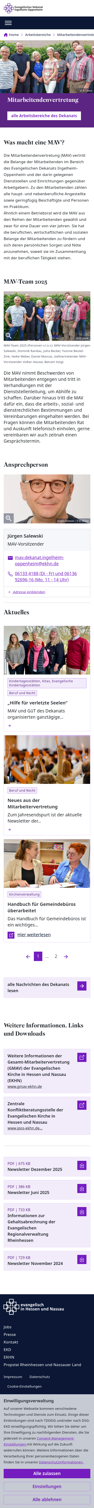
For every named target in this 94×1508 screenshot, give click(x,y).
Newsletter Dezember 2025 (35, 1169)
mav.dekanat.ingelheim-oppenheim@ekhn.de (39, 561)
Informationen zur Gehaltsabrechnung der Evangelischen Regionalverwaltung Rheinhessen (31, 1228)
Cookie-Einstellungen (24, 1386)
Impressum (13, 1376)
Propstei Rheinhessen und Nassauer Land (42, 1364)
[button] (47, 592)
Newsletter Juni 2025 (28, 1192)
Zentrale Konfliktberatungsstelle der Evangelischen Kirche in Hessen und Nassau (35, 1113)
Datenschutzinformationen (61, 1462)
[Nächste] (66, 956)
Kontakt (11, 1342)
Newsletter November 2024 (35, 1263)
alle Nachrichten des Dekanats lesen (38, 987)
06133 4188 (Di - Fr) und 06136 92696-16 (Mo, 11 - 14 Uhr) (46, 577)
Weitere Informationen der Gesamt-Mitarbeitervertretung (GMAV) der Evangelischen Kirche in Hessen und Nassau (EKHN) (39, 1068)
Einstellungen (46, 1486)
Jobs (7, 1326)
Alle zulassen (47, 1473)
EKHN (9, 1357)
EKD (7, 1349)
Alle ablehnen (47, 1500)
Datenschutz (40, 1376)
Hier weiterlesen (29, 935)
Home (11, 34)
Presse (10, 1334)
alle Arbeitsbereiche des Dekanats (44, 115)
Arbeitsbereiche (38, 34)
